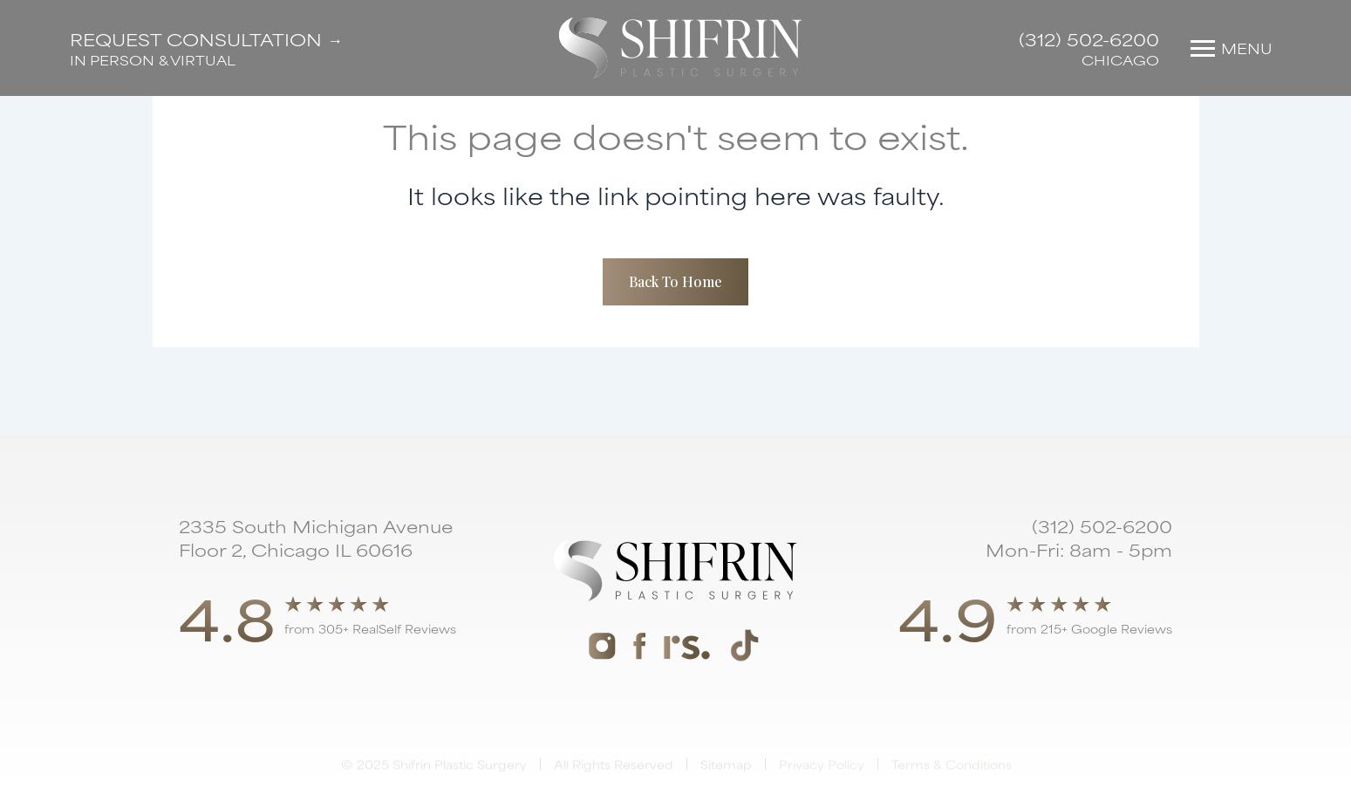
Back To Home (675, 281)
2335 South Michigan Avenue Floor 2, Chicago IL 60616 (316, 537)
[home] (680, 48)
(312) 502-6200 (1089, 38)
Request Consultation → (206, 38)
